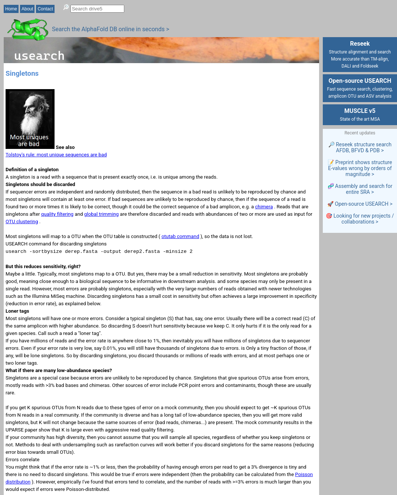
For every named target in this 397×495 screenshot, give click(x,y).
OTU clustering (22, 221)
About (27, 9)
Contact (45, 9)
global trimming (101, 214)
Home (11, 9)
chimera (264, 206)
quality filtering (57, 214)
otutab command (180, 236)
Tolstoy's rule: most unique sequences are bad (56, 154)
